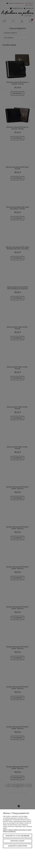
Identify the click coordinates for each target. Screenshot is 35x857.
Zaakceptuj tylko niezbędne (17, 836)
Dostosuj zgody (17, 841)
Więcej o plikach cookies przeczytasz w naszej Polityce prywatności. (17, 830)
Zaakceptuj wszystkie (17, 846)
